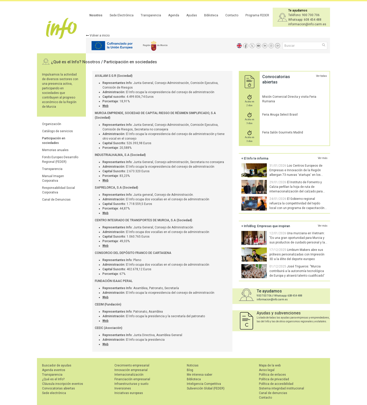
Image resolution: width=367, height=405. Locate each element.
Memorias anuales (55, 150)
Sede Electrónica (122, 15)
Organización (51, 124)
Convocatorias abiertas (58, 388)
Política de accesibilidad (276, 384)
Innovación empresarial (131, 370)
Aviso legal (266, 370)
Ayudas (191, 15)
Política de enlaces (272, 374)
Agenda (173, 15)
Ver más (322, 158)
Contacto (231, 15)
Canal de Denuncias (56, 199)
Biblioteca (211, 15)
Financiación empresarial (132, 379)
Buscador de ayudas (56, 365)
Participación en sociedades (130, 61)
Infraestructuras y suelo (131, 384)
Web (105, 106)
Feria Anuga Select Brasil (280, 114)
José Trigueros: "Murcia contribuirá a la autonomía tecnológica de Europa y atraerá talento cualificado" (296, 271)
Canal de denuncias (273, 393)
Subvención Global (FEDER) (206, 388)
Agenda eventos (53, 370)
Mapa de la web (270, 365)
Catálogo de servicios (57, 131)
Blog (190, 370)
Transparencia (151, 15)
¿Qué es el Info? (53, 379)
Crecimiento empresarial (131, 365)
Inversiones (122, 388)
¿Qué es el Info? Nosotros (76, 61)
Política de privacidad (274, 379)
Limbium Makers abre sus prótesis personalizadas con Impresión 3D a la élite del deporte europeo (296, 254)
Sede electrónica (54, 393)
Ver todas (321, 76)
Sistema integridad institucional (281, 388)
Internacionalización (128, 374)
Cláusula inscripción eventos (62, 384)
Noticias (193, 365)
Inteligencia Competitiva (204, 384)
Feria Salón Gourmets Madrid (282, 132)
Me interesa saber (199, 374)
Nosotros (95, 15)
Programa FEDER (257, 15)
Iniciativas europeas (128, 393)
